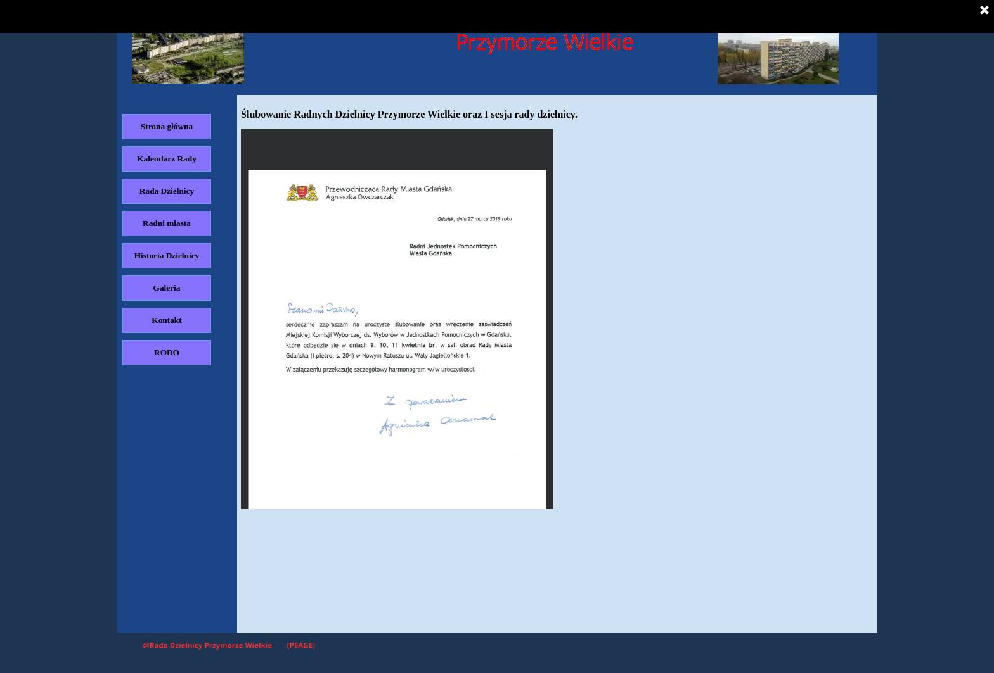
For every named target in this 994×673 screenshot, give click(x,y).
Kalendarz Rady (167, 158)
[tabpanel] (557, 114)
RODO (166, 352)
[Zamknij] (984, 10)
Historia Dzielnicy (167, 255)
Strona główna (167, 126)
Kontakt (166, 320)
